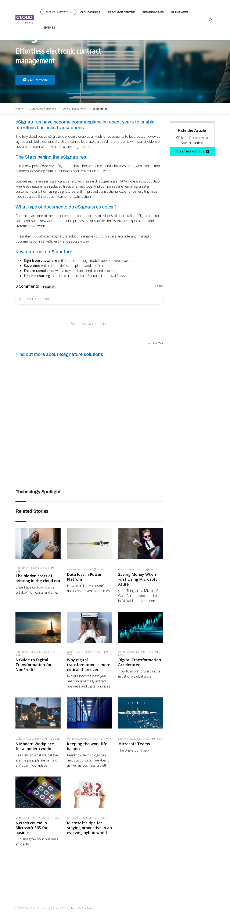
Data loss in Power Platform (84, 577)
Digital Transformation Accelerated (139, 662)
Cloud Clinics (90, 9)
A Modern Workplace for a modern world (34, 746)
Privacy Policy (60, 908)
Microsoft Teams (134, 743)
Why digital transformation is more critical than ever (88, 664)
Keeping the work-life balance (87, 746)
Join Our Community (58, 9)
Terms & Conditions (82, 908)
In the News (179, 9)
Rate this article (192, 151)
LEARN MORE (35, 79)
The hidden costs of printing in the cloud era (37, 578)
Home (19, 108)
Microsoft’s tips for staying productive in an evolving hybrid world (89, 827)
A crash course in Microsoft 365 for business (31, 827)
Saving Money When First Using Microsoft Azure (137, 579)
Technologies (153, 9)
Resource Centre (121, 9)
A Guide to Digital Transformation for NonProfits (33, 664)
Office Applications (74, 108)
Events (49, 24)
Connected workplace (43, 108)
